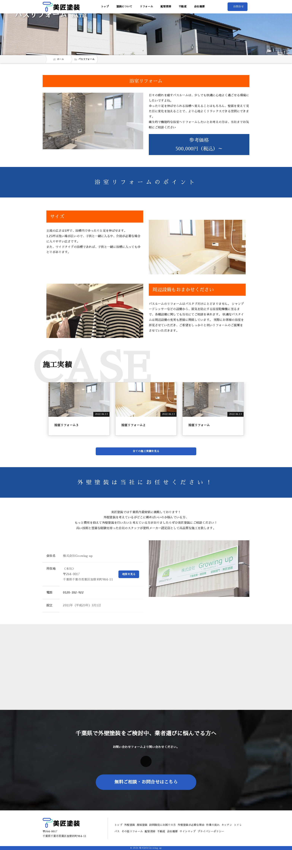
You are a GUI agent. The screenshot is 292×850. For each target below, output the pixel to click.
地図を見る (129, 574)
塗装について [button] (124, 6)
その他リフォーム (132, 831)
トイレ (238, 825)
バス (117, 831)
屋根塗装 (142, 825)
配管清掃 (166, 6)
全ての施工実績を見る (146, 451)
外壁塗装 (129, 825)
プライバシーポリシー (210, 831)
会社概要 (199, 6)
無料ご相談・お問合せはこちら (146, 782)
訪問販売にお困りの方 (162, 825)
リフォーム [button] (146, 6)
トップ (105, 6)
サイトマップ (188, 831)
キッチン (226, 825)
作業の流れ (213, 825)
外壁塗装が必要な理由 (191, 825)
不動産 (183, 6)
